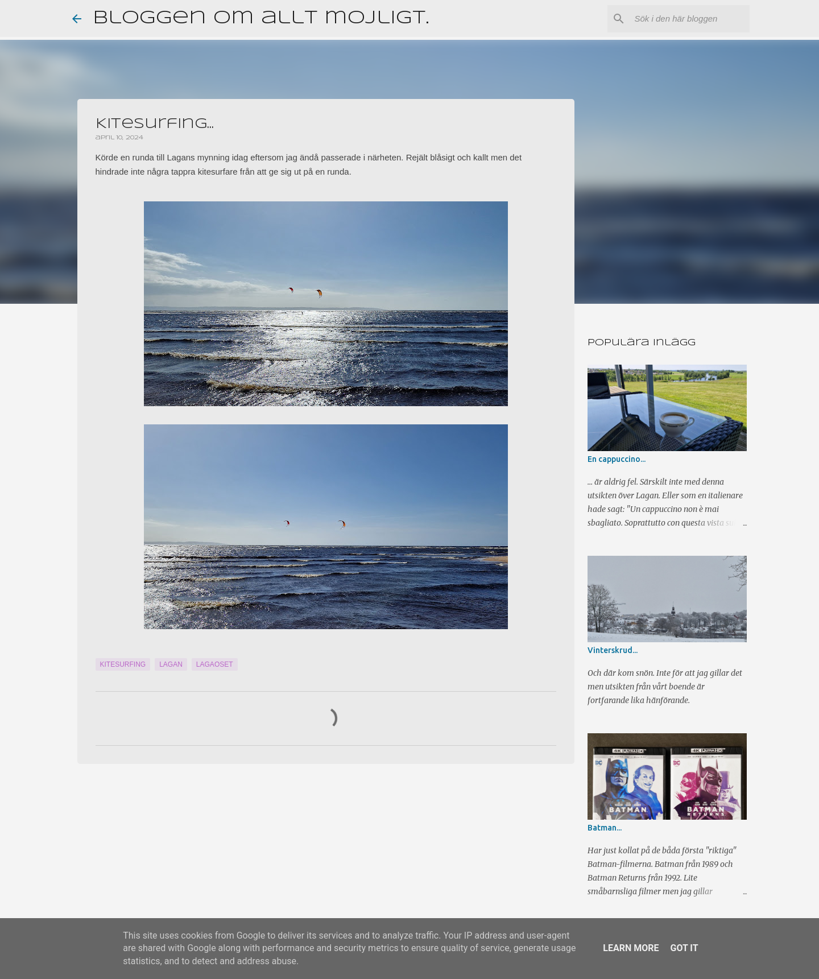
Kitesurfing (123, 664)
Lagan (171, 664)
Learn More (631, 948)
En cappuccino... (617, 459)
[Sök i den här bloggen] (690, 18)
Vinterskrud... (613, 650)
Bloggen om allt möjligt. (261, 18)
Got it (684, 948)
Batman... (605, 827)
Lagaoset (214, 664)
